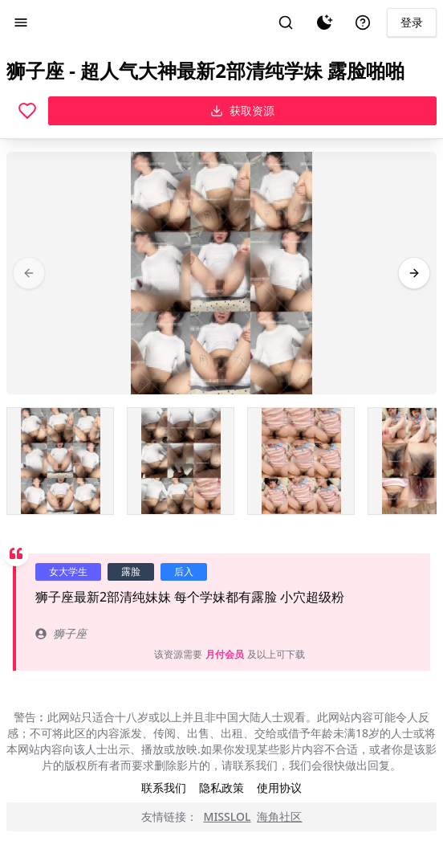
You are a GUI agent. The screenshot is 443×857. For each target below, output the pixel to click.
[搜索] (285, 22)
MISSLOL (227, 816)
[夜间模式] (324, 22)
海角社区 (279, 816)
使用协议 (279, 787)
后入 (183, 571)
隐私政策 (221, 787)
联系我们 (163, 787)
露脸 (130, 571)
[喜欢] (27, 110)
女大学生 (68, 571)
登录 (411, 22)
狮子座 (61, 633)
